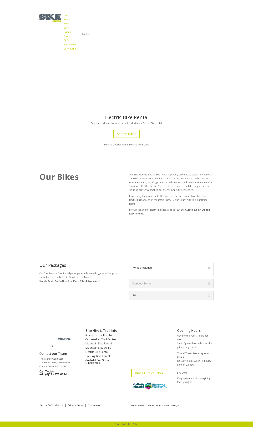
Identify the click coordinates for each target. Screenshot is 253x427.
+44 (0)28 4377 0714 (53, 374)
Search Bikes (126, 134)
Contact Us (138, 353)
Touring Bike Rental (97, 356)
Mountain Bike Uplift (98, 347)
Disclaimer (94, 405)
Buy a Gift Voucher (149, 373)
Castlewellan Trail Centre (100, 339)
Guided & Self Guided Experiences (97, 361)
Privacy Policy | (77, 405)
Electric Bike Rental (96, 352)
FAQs (134, 357)
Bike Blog (137, 361)
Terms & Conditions (51, 405)
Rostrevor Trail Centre (99, 335)
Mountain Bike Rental (98, 343)
